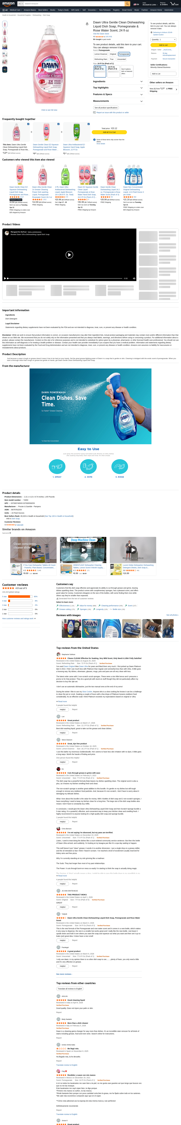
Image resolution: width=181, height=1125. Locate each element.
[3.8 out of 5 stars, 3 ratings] (83, 199)
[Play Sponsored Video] (33, 550)
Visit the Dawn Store (101, 34)
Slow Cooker (87, 692)
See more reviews (63, 974)
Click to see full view (49, 110)
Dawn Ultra (83, 666)
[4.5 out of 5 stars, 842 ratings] (129, 197)
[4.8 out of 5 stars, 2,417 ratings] (17, 197)
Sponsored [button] (6, 533)
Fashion (145, 10)
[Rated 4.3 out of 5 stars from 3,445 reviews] (39, 570)
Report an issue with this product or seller (111, 113)
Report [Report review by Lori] (74, 733)
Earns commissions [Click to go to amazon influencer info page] (34, 232)
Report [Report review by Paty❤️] (59, 1110)
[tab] (65, 605)
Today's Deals (63, 10)
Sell (84, 10)
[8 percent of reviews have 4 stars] (19, 601)
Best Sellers (43, 10)
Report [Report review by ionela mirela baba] (59, 1061)
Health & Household (9, 15)
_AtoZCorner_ (167, 50)
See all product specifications (106, 108)
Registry (116, 10)
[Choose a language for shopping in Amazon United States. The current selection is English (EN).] (136, 4)
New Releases (104, 10)
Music (136, 10)
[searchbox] (74, 3)
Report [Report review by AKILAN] (59, 1012)
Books (52, 10)
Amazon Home (156, 10)
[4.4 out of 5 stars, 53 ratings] (107, 197)
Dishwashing (37, 15)
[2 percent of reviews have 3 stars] (19, 605)
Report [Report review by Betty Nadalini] (59, 1038)
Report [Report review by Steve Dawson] (74, 762)
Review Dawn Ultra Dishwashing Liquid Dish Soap (30, 234)
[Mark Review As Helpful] (62, 709)
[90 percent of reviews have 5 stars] (19, 596)
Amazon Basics (30, 10)
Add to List (156, 74)
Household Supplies (24, 15)
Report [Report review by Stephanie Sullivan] (74, 709)
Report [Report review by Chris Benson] (74, 884)
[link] (46, 132)
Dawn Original (69, 666)
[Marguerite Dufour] (19, 232)
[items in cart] (174, 4)
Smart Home (127, 10)
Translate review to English (66, 1065)
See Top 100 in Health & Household (59, 516)
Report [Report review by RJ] (74, 822)
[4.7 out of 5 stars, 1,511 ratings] (39, 199)
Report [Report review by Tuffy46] (74, 940)
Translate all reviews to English (70, 989)
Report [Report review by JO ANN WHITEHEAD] (74, 907)
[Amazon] (9, 4)
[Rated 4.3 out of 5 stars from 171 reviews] (89, 570)
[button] (5, 10)
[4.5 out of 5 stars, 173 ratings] (61, 197)
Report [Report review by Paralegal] (74, 966)
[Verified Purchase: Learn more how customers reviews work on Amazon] (105, 663)
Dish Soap (46, 15)
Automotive (168, 10)
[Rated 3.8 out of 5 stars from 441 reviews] (139, 570)
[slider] (65, 278)
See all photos (172, 615)
